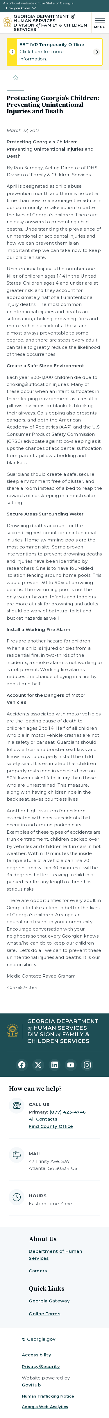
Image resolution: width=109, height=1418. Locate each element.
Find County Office (51, 1126)
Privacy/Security (41, 1366)
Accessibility (36, 1355)
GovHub (31, 1385)
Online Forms (44, 1313)
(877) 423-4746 (68, 1112)
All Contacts (43, 1119)
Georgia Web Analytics (45, 1406)
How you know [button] (18, 8)
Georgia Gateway (49, 1301)
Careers (38, 1271)
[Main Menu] (99, 22)
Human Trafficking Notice (48, 1396)
